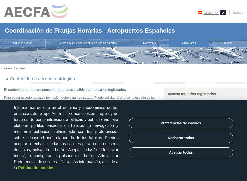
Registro (238, 12)
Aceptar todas (181, 152)
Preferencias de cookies (181, 123)
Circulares (189, 42)
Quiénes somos (22, 42)
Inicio (6, 68)
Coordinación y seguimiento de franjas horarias (88, 42)
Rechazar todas (181, 138)
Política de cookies (36, 168)
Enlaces (227, 42)
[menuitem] (23, 43)
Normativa (149, 42)
